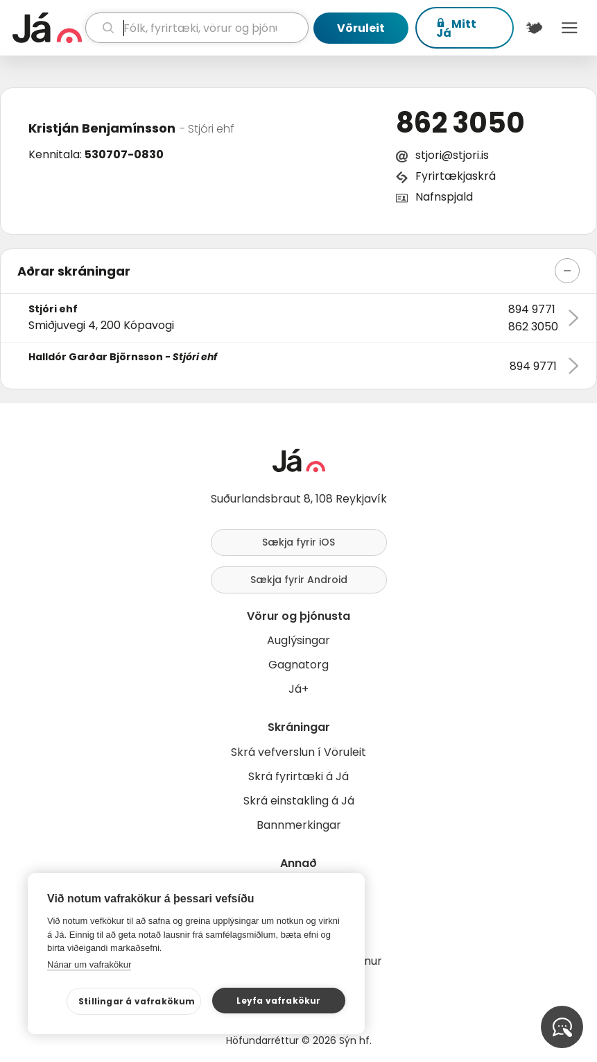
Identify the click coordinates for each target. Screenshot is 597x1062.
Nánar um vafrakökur (89, 964)
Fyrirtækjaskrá (455, 176)
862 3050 (460, 122)
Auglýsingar (298, 640)
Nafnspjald (444, 197)
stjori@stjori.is (452, 155)
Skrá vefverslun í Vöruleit (298, 752)
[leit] (197, 27)
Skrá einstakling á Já (298, 801)
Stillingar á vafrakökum (137, 1001)
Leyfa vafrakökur (278, 1000)
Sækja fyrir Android (298, 580)
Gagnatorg (298, 665)
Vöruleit (361, 28)
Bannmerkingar (299, 825)
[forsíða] (47, 27)
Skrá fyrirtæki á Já (298, 776)
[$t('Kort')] (534, 27)
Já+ (298, 689)
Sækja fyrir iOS (298, 542)
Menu (570, 27)
